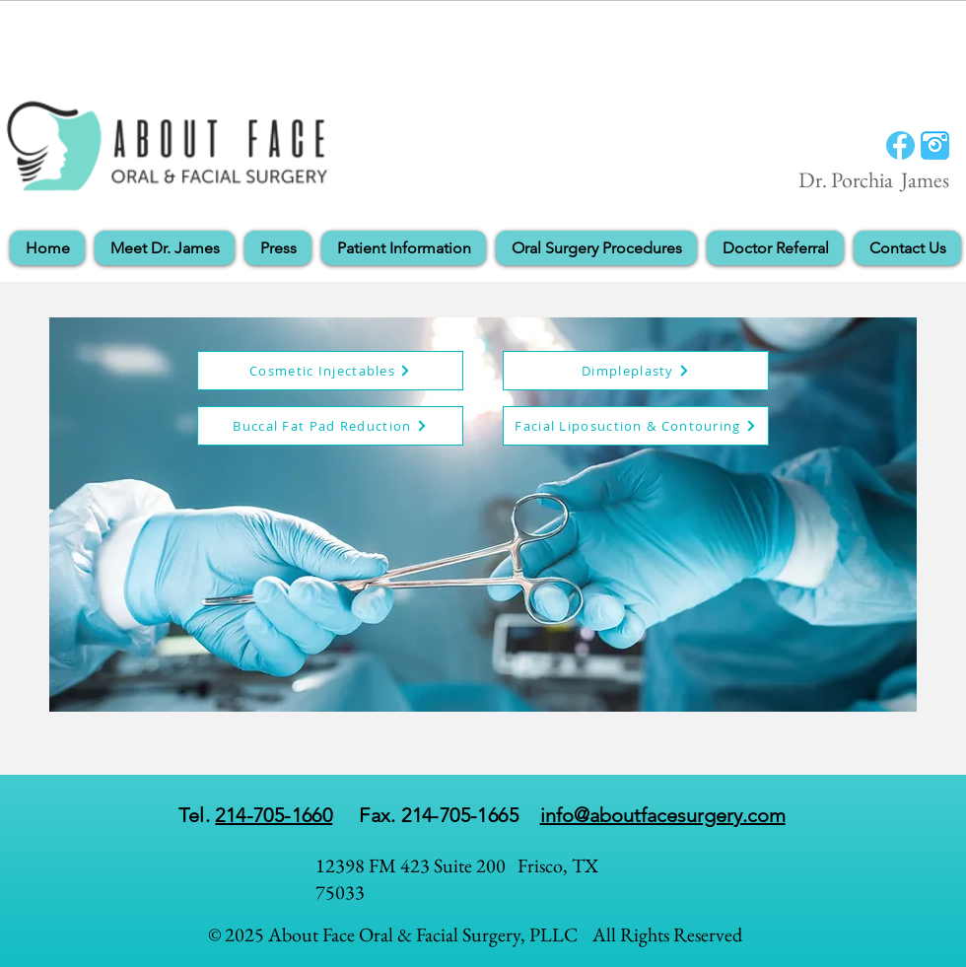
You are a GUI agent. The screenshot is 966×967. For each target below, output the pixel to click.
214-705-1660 (273, 815)
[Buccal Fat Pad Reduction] (330, 426)
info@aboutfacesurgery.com (663, 815)
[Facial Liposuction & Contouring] (636, 426)
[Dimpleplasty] (636, 370)
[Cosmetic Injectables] (330, 370)
